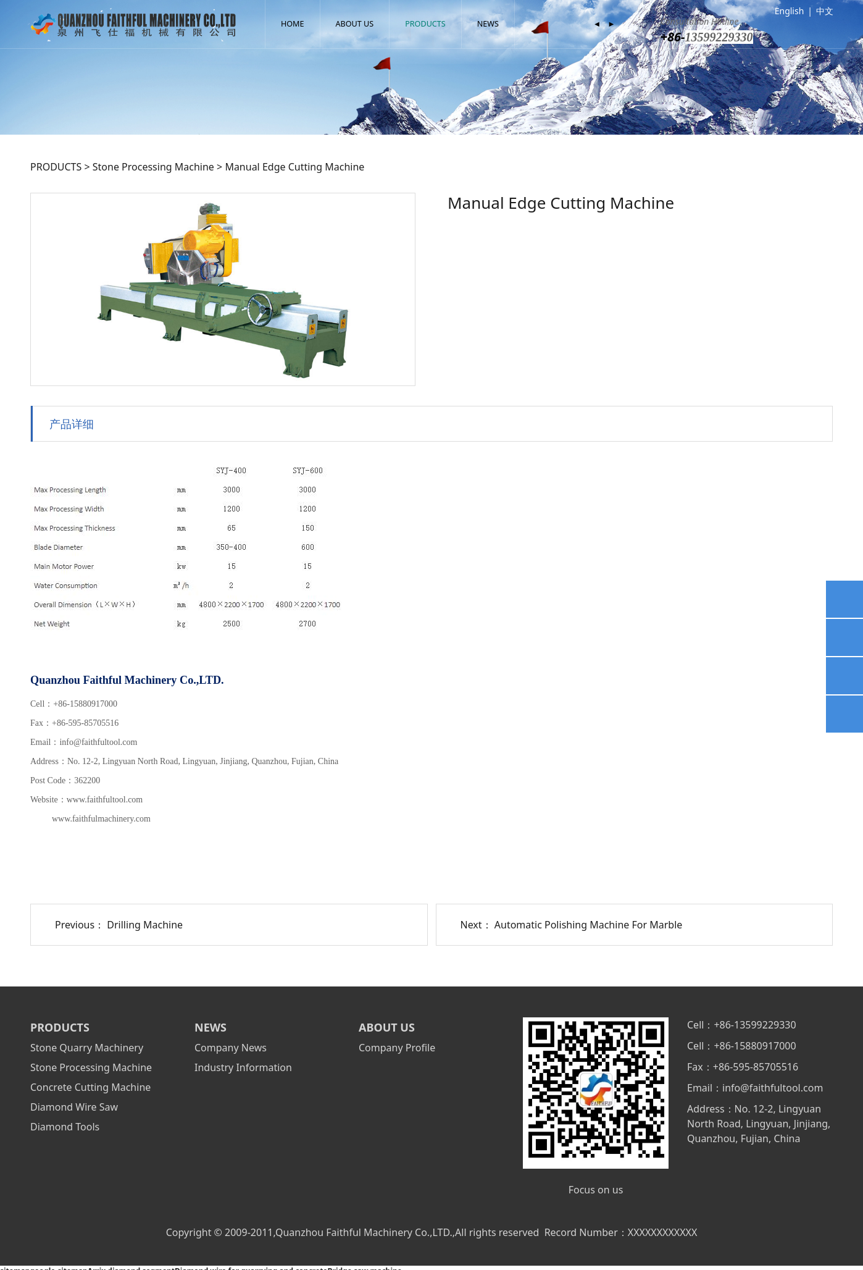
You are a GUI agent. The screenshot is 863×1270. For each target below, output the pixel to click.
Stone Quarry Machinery (86, 1047)
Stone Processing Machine (153, 167)
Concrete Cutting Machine (90, 1087)
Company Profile (397, 1047)
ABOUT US (355, 24)
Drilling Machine (145, 924)
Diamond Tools (64, 1126)
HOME (292, 24)
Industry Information (243, 1067)
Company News (230, 1047)
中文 (824, 11)
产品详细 (71, 423)
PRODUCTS (425, 24)
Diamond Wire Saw (74, 1107)
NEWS (488, 24)
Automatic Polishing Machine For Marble (588, 924)
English (789, 11)
